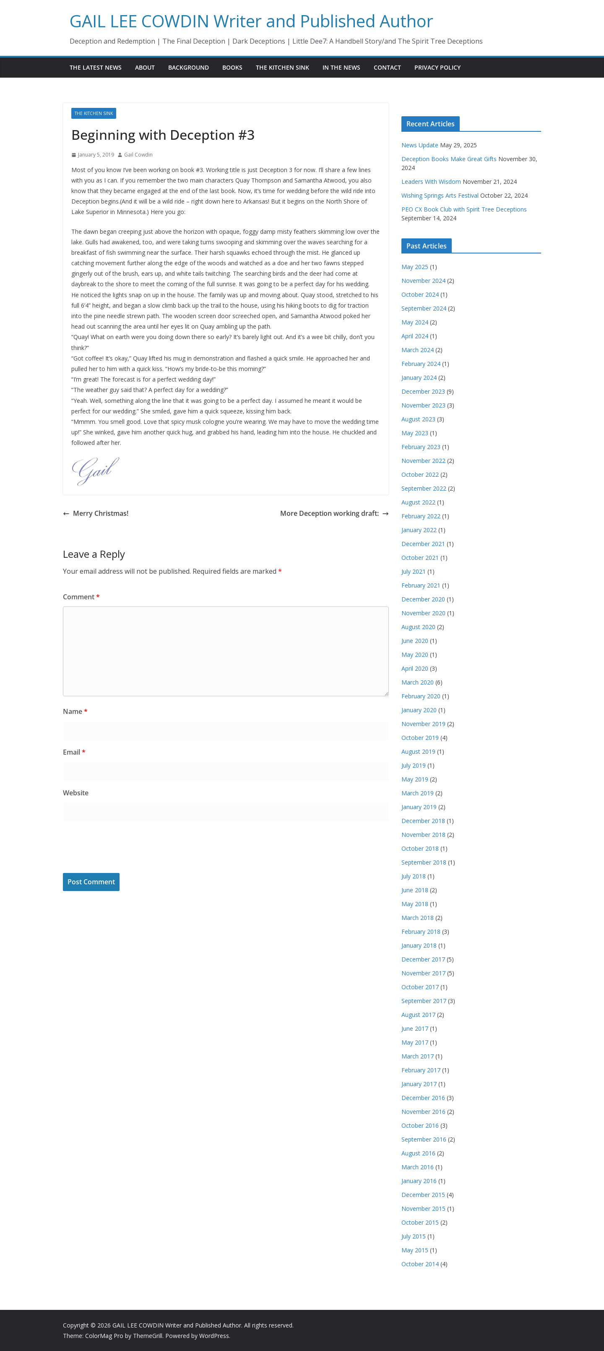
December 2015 (423, 1195)
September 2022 (423, 488)
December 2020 (423, 599)
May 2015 (414, 1250)
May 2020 (414, 655)
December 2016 (423, 1098)
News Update (419, 145)
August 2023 (418, 419)
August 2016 (418, 1153)
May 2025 (414, 267)
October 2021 (420, 558)
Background (188, 67)
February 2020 (420, 696)
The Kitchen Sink (282, 67)
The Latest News (96, 67)
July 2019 (413, 765)
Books (232, 67)
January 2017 (419, 1084)
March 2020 (417, 682)
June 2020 (414, 641)
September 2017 (423, 1001)
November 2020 (423, 613)
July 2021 (413, 571)
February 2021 (420, 585)
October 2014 (420, 1264)
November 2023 (423, 405)
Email (74, 752)
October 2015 (420, 1222)
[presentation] (126, 848)
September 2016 (423, 1139)
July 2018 (413, 876)
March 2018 (417, 918)
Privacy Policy (437, 67)
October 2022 (420, 474)
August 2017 (418, 1015)
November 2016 (423, 1112)
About (145, 67)
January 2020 (419, 710)
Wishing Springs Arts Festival (440, 195)
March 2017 (417, 1056)
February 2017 (420, 1070)
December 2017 (423, 959)
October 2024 (420, 294)
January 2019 (419, 807)
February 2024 (420, 364)
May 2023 (414, 433)
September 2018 (423, 862)
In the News (341, 67)
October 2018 (420, 848)
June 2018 (414, 890)
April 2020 (414, 668)
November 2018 (423, 835)
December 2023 (423, 391)
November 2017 (423, 973)
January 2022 (419, 530)
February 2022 (420, 516)
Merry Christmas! (95, 513)
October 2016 (420, 1125)
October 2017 (420, 987)
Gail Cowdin (138, 154)
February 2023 (420, 447)
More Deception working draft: (334, 513)
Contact (387, 67)
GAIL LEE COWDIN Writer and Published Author (251, 20)
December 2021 (423, 544)
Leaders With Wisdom (431, 182)
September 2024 (423, 308)
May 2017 (414, 1042)
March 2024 (417, 350)
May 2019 (414, 779)
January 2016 (419, 1181)
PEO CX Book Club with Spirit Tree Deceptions (464, 209)
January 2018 (419, 945)
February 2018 (420, 932)
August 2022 (418, 502)
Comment (81, 596)
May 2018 (414, 904)
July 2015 (413, 1236)
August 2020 (418, 627)
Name (75, 711)
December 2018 (423, 821)
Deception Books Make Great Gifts (449, 159)
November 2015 (423, 1209)
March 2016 (417, 1167)
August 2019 (418, 751)
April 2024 (414, 336)
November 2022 (423, 461)
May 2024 (414, 322)
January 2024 (419, 378)
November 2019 (423, 724)
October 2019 (420, 738)
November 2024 (423, 281)
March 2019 (417, 793)
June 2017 (414, 1028)
